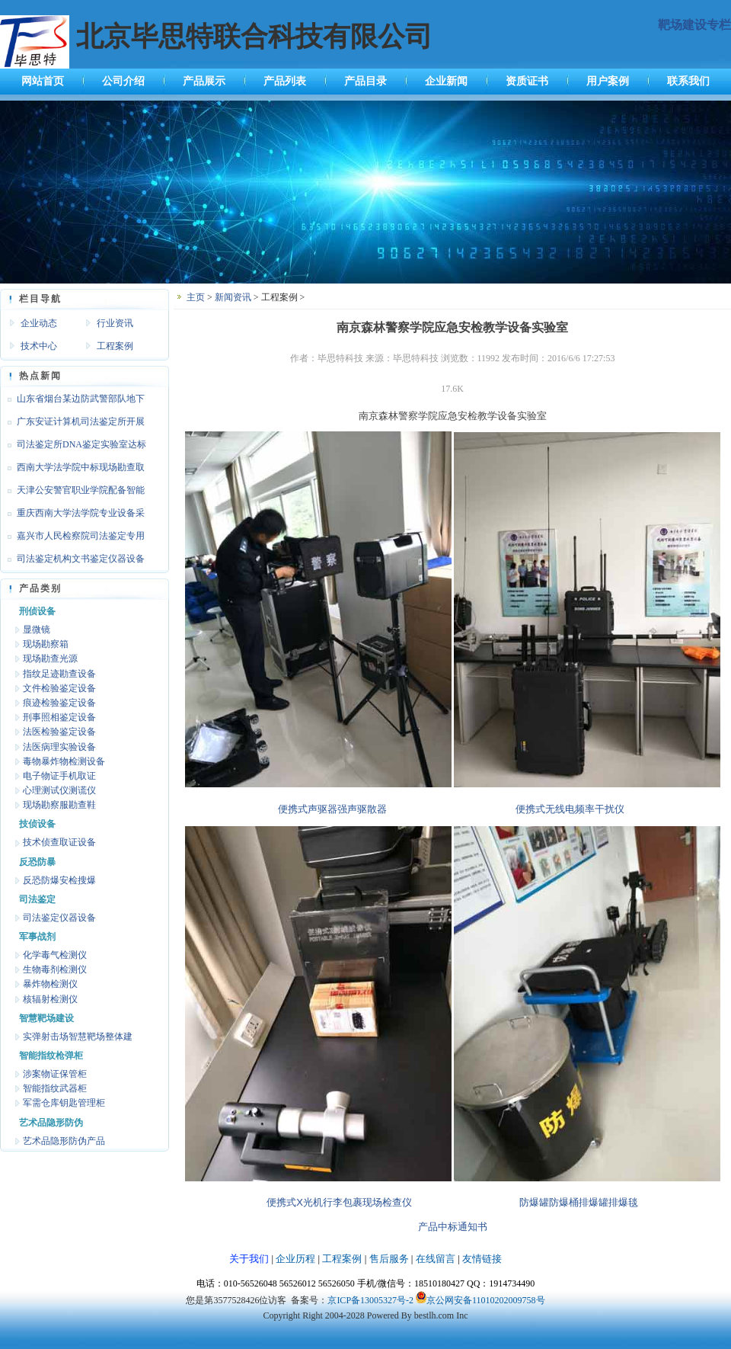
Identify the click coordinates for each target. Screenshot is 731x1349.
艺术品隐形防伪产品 (64, 1141)
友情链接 (482, 1258)
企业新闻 (446, 81)
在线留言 (435, 1258)
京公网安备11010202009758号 (485, 1300)
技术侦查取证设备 (59, 842)
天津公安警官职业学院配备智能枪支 (72, 493)
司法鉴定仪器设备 (59, 917)
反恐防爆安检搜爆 (59, 880)
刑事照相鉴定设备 (59, 717)
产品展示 (204, 81)
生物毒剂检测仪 (55, 969)
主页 (196, 297)
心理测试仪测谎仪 (59, 790)
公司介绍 (123, 81)
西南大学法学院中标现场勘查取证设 (72, 470)
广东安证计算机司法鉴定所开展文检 (72, 424)
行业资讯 (115, 323)
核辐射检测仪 (50, 999)
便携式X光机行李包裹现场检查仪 (339, 1202)
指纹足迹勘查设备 (59, 673)
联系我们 (688, 81)
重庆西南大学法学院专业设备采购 (72, 516)
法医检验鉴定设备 (59, 731)
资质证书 (527, 81)
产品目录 (365, 81)
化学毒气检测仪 (55, 955)
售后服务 (389, 1258)
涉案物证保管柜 (55, 1074)
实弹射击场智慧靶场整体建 (77, 1036)
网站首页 (42, 81)
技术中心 (39, 346)
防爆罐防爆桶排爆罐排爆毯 (578, 1202)
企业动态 (39, 323)
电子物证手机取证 (59, 776)
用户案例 (607, 81)
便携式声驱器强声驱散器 (332, 809)
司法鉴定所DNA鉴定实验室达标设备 (73, 447)
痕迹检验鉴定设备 (59, 702)
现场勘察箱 (46, 644)
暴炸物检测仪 (50, 984)
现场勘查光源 (50, 658)
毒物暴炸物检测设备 (64, 761)
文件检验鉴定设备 (59, 688)
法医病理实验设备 (59, 747)
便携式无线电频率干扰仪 (570, 809)
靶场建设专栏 (694, 24)
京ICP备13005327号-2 (370, 1300)
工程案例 (115, 346)
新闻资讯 (233, 297)
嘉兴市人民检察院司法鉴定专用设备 (72, 538)
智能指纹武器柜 (55, 1088)
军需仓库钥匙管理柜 (64, 1102)
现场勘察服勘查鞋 (59, 804)
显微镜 (36, 629)
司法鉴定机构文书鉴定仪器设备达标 (72, 561)
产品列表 (284, 81)
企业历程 (295, 1258)
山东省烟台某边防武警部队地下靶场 (72, 401)
